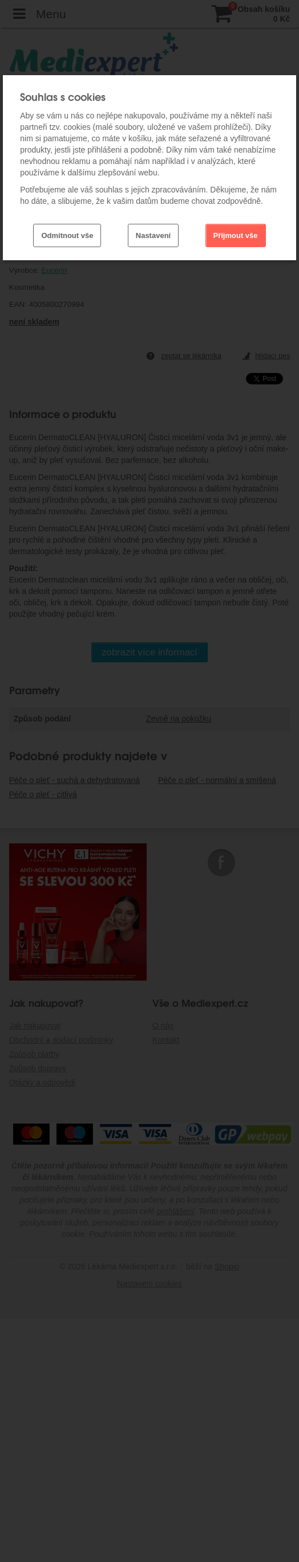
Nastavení (153, 235)
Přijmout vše (235, 235)
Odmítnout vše (67, 235)
